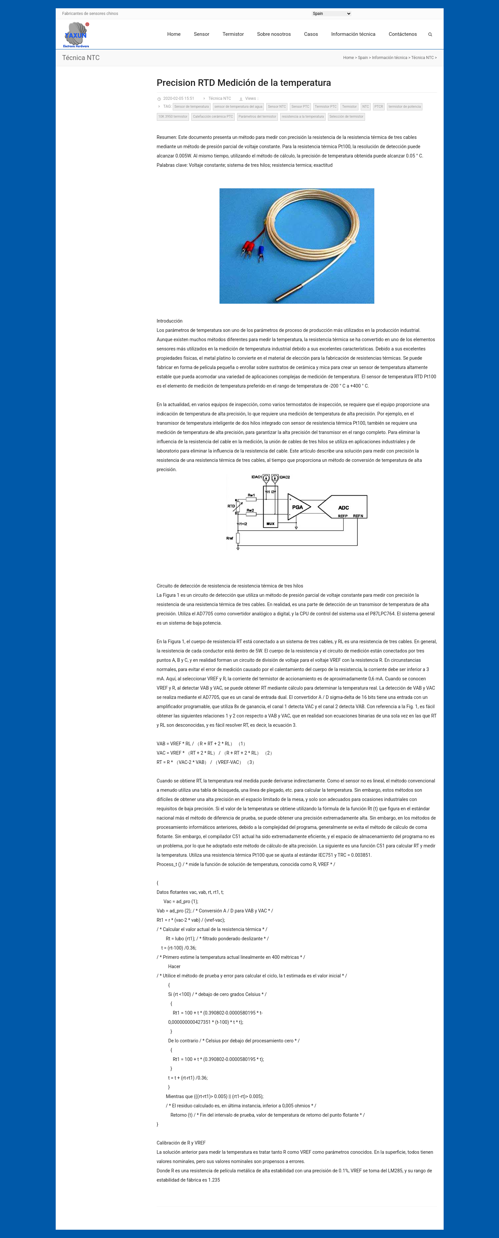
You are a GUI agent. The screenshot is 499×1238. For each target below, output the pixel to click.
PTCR (379, 106)
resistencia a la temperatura (303, 116)
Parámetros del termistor (257, 116)
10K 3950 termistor (172, 116)
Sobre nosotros (274, 34)
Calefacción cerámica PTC (213, 116)
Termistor (233, 34)
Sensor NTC (277, 106)
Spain (363, 57)
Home (173, 34)
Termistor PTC (326, 106)
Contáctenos (403, 34)
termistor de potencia (405, 106)
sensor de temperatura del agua (239, 106)
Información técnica (353, 34)
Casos (311, 34)
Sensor (202, 34)
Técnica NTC (422, 57)
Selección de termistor (346, 116)
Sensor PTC (300, 106)
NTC (365, 106)
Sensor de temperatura (191, 106)
